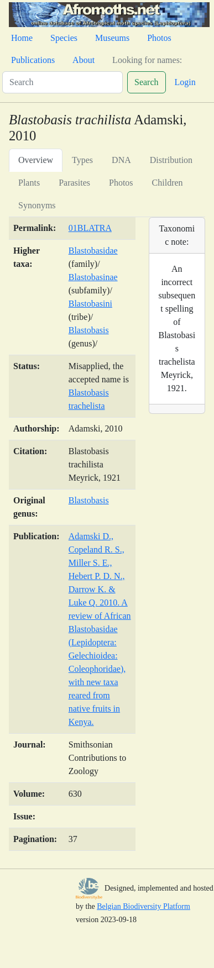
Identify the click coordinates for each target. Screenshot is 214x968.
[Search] (62, 82)
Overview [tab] (35, 160)
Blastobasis (89, 330)
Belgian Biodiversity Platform (143, 906)
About (83, 60)
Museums (112, 38)
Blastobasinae (93, 277)
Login (185, 82)
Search (146, 82)
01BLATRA (90, 228)
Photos (159, 38)
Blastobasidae (93, 250)
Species (63, 38)
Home (22, 38)
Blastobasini (90, 303)
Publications (33, 60)
